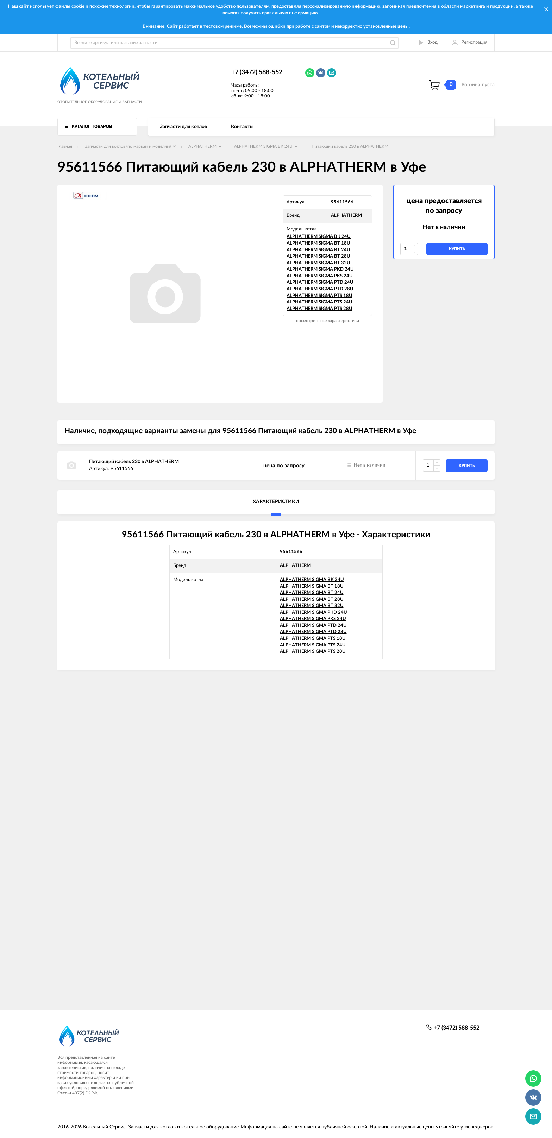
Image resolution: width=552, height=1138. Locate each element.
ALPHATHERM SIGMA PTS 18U (319, 295)
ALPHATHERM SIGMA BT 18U (318, 243)
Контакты (242, 126)
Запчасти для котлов (183, 126)
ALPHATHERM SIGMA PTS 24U (319, 302)
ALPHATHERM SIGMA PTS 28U (319, 308)
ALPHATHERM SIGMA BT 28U (318, 256)
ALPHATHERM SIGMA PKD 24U (320, 269)
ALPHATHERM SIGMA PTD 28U (320, 289)
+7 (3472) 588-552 (256, 72)
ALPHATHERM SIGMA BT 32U (318, 263)
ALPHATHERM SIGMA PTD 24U (320, 282)
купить (457, 249)
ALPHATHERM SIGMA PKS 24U (320, 276)
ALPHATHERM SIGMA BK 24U (319, 236)
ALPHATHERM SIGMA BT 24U (318, 250)
